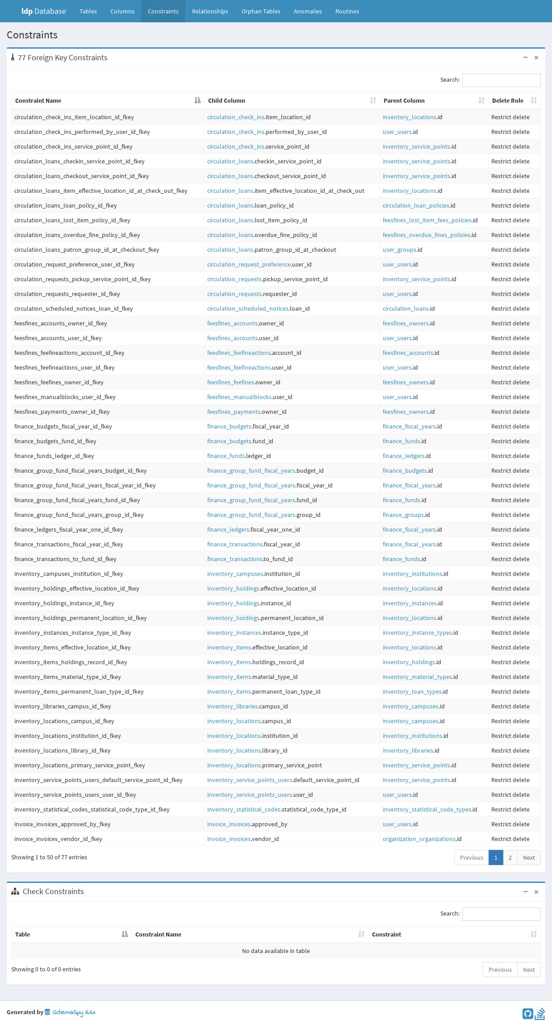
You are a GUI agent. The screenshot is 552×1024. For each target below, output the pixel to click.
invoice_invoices (229, 824)
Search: (490, 80)
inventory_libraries (232, 706)
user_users (397, 132)
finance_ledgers (404, 456)
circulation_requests (234, 279)
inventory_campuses (235, 574)
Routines (347, 11)
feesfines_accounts (232, 323)
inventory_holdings (233, 588)
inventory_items (229, 647)
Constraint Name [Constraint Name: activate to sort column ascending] (158, 934)
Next (529, 857)
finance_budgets (229, 426)
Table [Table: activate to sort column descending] (22, 934)
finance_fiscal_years (409, 426)
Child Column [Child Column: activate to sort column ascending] (226, 100)
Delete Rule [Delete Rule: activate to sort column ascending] (507, 100)
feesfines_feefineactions (239, 353)
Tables (91, 10)
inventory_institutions (412, 574)
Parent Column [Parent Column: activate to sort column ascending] (404, 100)
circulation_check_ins (235, 117)
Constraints (163, 11)
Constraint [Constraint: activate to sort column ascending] (386, 934)
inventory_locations (409, 117)
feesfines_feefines (230, 382)
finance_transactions (235, 544)
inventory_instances (410, 603)
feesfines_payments (233, 412)
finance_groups (403, 515)
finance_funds (401, 441)
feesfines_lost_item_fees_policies (427, 220)
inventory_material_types (417, 677)
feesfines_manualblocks (239, 397)
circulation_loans (230, 161)
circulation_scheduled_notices (248, 308)
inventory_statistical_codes (243, 809)
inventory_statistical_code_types (427, 809)
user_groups (399, 250)
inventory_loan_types (412, 691)
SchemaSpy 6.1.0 (70, 1012)
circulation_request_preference (249, 264)
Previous (471, 857)
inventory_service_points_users (249, 780)
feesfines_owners (406, 323)
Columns (122, 11)
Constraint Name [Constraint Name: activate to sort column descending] (38, 100)
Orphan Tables (261, 11)
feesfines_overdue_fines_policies (426, 235)
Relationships (210, 11)
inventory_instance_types (417, 633)
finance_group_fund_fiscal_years (251, 470)
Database (43, 11)
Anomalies (308, 11)
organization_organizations (419, 839)
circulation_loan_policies (416, 205)
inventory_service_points (416, 146)
